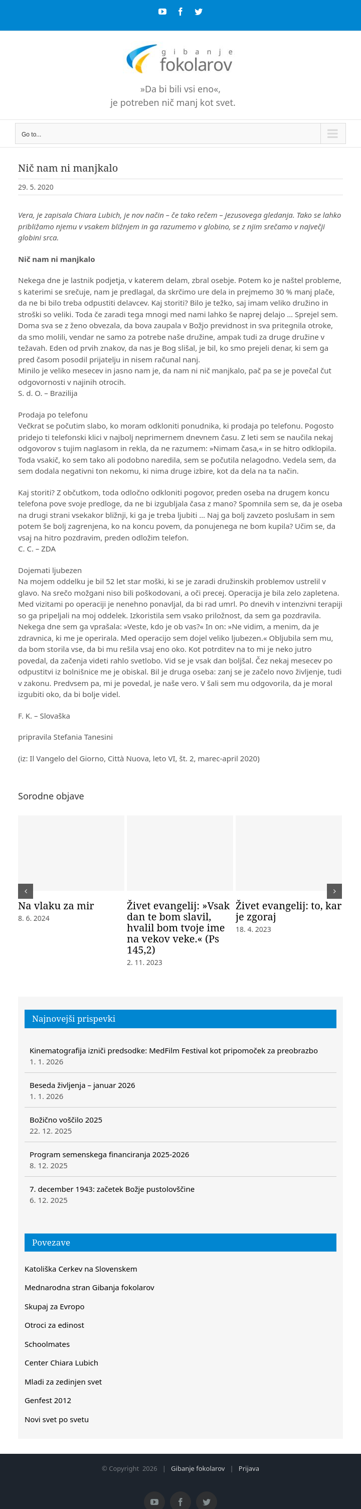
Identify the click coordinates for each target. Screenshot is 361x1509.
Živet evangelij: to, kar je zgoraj (288, 911)
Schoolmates (47, 1344)
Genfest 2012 (48, 1400)
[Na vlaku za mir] (71, 853)
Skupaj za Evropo (55, 1306)
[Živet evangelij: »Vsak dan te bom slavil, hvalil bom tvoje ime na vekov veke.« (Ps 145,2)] (180, 853)
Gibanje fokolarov (198, 1468)
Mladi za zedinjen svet (63, 1382)
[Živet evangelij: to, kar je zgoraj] (289, 853)
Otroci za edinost (54, 1325)
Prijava (249, 1468)
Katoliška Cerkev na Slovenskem (81, 1269)
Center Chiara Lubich (61, 1362)
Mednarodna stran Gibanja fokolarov (89, 1287)
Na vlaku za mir (56, 905)
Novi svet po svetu (57, 1419)
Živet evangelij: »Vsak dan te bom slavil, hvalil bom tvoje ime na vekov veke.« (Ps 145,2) (178, 927)
